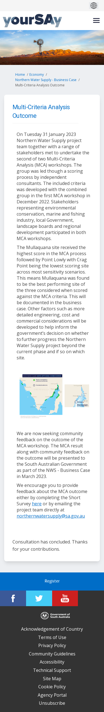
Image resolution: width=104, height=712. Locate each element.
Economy (36, 74)
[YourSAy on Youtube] (65, 598)
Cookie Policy (52, 687)
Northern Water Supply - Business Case (46, 79)
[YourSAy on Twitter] (39, 598)
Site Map (52, 679)
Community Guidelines (52, 654)
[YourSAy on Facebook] (13, 598)
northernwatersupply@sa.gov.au (51, 516)
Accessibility (52, 662)
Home (20, 74)
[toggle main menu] (96, 20)
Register (52, 581)
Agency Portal (52, 695)
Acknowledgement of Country (52, 629)
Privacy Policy (52, 645)
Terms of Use (52, 637)
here (37, 504)
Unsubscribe (52, 703)
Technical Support (52, 670)
